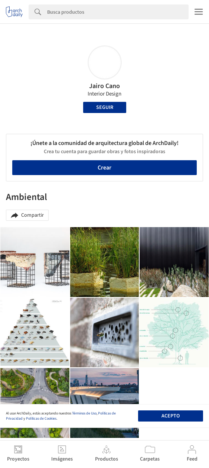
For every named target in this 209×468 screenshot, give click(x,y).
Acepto (170, 416)
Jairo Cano (104, 86)
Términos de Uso (84, 413)
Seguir (104, 107)
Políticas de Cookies (41, 418)
